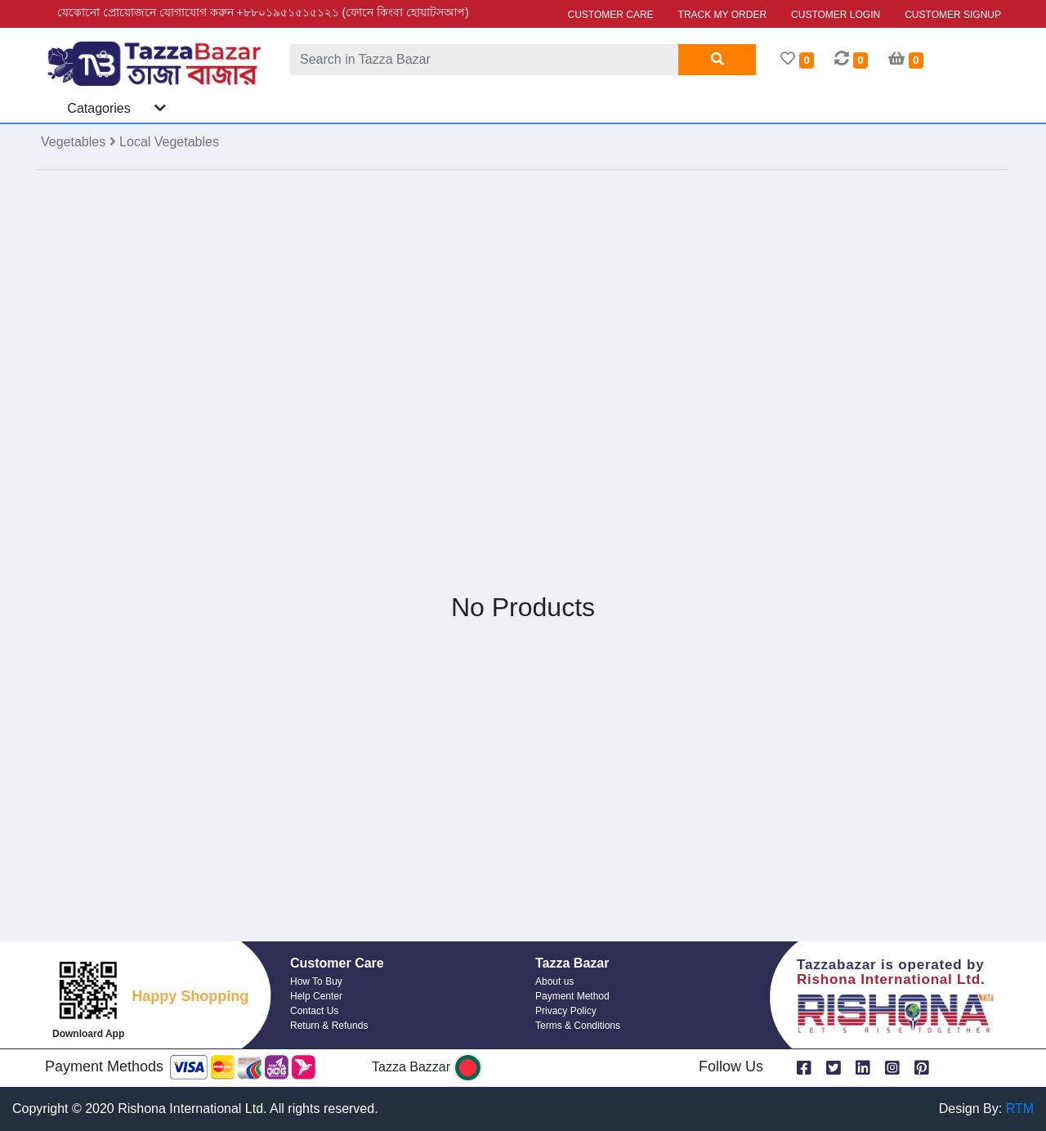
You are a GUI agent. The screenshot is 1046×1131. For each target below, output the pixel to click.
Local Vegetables (169, 142)
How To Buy (316, 981)
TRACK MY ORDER (722, 14)
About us (554, 981)
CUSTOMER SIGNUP (953, 14)
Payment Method (572, 996)
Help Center (316, 996)
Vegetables (75, 142)
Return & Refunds (329, 1025)
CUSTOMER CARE (610, 14)
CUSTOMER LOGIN (835, 14)
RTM (1020, 1108)
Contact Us (314, 1011)
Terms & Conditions (577, 1025)
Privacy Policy (566, 1011)
